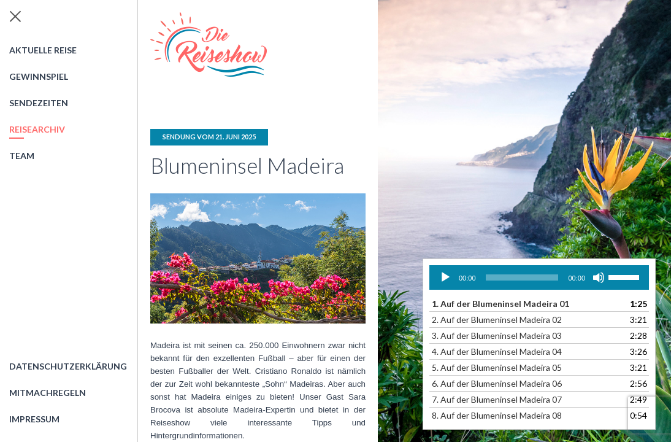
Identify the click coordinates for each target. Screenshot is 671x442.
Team (21, 155)
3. (497, 335)
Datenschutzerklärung (68, 366)
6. (497, 383)
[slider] (522, 277)
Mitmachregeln (47, 392)
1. (500, 303)
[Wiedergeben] (445, 277)
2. (497, 319)
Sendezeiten (38, 103)
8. (497, 415)
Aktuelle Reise (43, 50)
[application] (539, 277)
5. (497, 367)
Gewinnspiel (38, 76)
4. (497, 351)
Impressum (34, 419)
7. (497, 399)
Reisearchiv (37, 129)
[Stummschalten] (598, 277)
